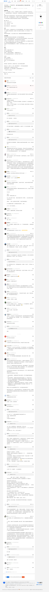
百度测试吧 (30, 585)
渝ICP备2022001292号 (14, 589)
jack (7, 336)
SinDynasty (9, 321)
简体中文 (7, 587)
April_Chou (9, 562)
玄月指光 (8, 208)
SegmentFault (23, 585)
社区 (9, 1)
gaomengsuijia (9, 268)
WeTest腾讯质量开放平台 (12, 585)
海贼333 (8, 284)
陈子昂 (8, 291)
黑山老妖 (8, 274)
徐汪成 (8, 171)
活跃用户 (9, 582)
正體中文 (10, 587)
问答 (12, 1)
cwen (8, 297)
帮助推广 (28, 582)
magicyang (9, 98)
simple (8, 92)
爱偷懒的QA (9, 314)
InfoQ (18, 585)
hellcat (8, 85)
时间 (30, 77)
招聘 (15, 1)
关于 (6, 582)
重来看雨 (8, 222)
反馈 (20, 582)
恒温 (7, 80)
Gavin (8, 154)
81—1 (8, 180)
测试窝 (27, 585)
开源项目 (22, 1)
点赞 (32, 77)
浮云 (7, 516)
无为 (7, 146)
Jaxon (8, 108)
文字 (7, 186)
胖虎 (7, 352)
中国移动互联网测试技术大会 (15, 582)
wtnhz (8, 308)
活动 (26, 1)
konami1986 (9, 340)
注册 (42, 1)
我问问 (5, 8)
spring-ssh (9, 302)
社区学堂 (19, 1)
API (25, 582)
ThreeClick (9, 160)
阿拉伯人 (8, 395)
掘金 (20, 585)
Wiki (29, 1)
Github (23, 582)
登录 (45, 1)
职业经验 (6, 5)
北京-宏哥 (8, 176)
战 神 (8, 233)
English (13, 587)
